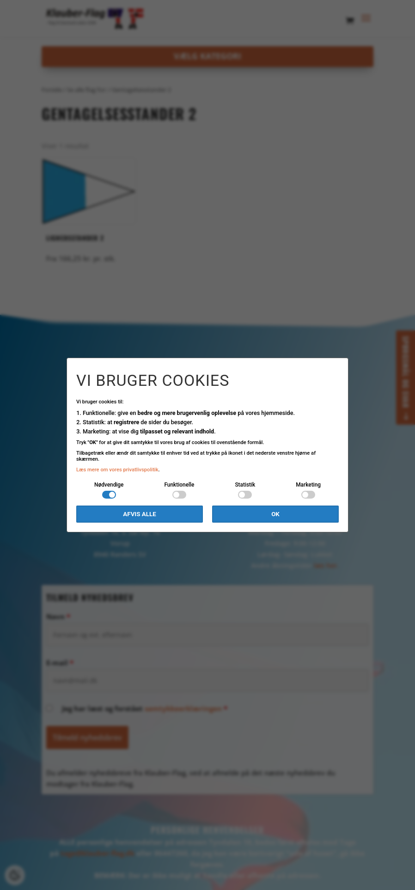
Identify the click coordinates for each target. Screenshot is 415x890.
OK (275, 514)
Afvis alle (139, 514)
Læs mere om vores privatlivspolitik (117, 470)
